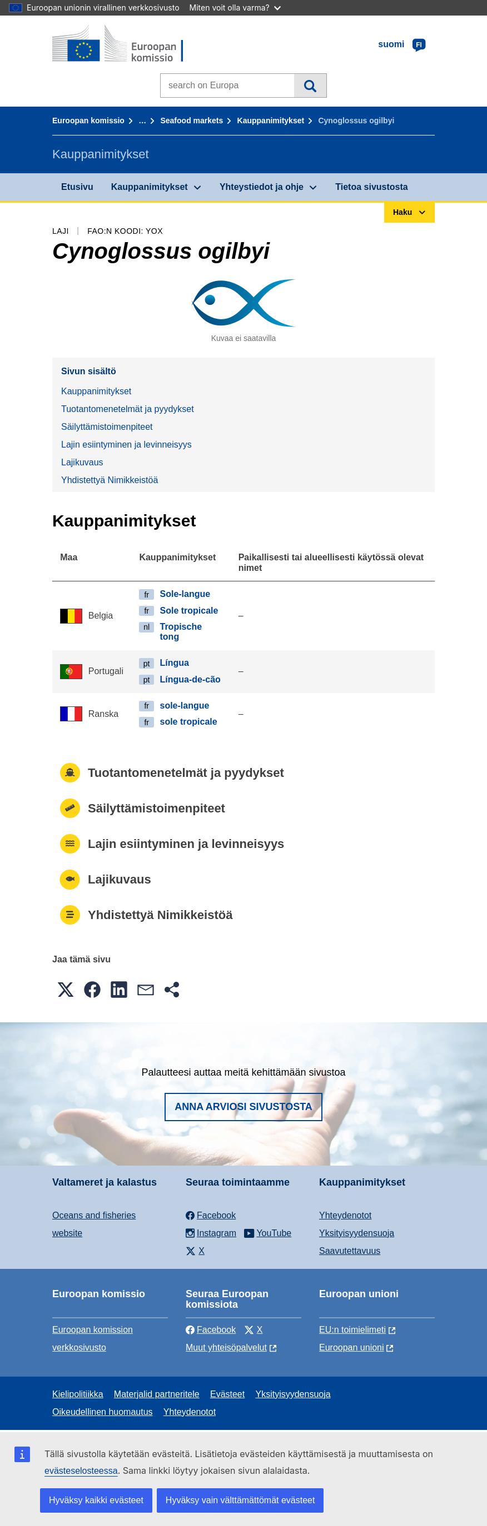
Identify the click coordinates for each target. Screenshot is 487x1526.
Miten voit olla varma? (235, 7)
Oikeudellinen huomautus (102, 1412)
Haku (310, 85)
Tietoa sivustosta (371, 187)
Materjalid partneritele (157, 1394)
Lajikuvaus (82, 462)
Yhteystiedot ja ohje (262, 187)
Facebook (211, 1329)
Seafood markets (191, 120)
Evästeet (227, 1394)
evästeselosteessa (81, 1470)
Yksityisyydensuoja (356, 1233)
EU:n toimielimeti (352, 1329)
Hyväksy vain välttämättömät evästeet (240, 1500)
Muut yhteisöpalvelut (226, 1347)
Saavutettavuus (349, 1251)
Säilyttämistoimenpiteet (107, 426)
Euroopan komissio (88, 120)
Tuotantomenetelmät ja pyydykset (127, 409)
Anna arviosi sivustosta (243, 1106)
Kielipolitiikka (77, 1394)
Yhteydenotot (345, 1215)
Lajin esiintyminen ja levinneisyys (126, 444)
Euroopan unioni (351, 1347)
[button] (65, 989)
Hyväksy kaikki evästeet (96, 1500)
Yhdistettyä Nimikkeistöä (109, 480)
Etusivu (77, 187)
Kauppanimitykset (271, 120)
